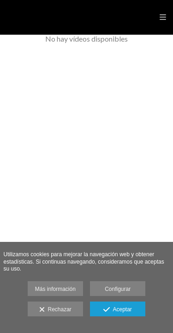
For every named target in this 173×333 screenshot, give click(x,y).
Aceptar (117, 310)
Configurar (118, 289)
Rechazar (55, 310)
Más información (55, 289)
